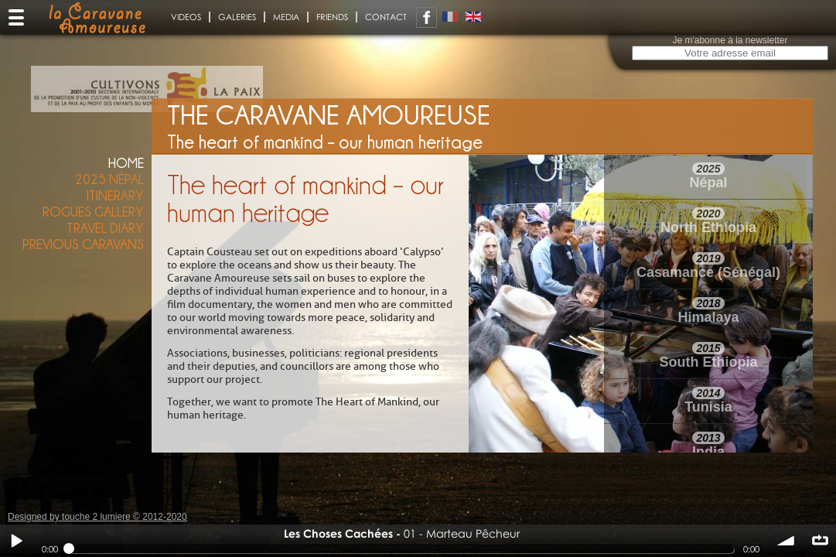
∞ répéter (820, 541)
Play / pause (16, 541)
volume (786, 541)
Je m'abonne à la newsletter (729, 40)
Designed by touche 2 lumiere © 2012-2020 (97, 516)
